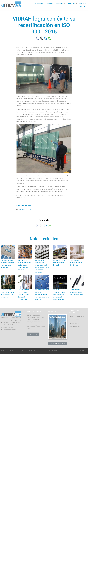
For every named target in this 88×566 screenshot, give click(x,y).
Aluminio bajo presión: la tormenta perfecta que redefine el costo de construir (24, 265)
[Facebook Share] (37, 40)
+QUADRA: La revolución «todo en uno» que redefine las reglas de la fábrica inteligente (59, 294)
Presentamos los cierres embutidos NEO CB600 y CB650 (76, 292)
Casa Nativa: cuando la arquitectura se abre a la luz (59, 262)
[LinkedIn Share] (45, 40)
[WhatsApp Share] (49, 40)
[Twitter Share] (41, 40)
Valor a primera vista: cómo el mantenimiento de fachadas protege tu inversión (42, 294)
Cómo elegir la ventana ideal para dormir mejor (76, 262)
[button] (60, 3)
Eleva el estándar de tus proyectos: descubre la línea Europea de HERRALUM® (24, 294)
